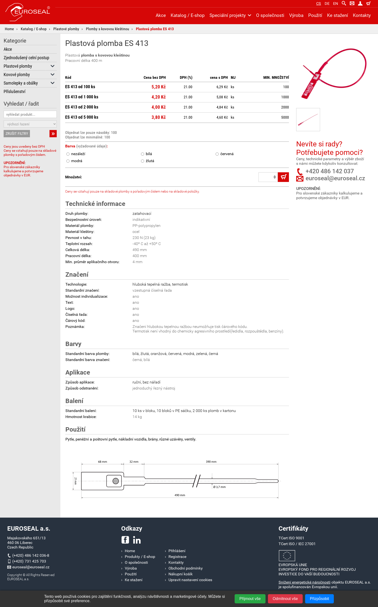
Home (9, 29)
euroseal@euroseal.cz (335, 178)
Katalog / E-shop (34, 29)
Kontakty (362, 15)
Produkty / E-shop (140, 556)
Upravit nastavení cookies (190, 580)
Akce (8, 49)
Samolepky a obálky (29, 83)
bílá (146, 154)
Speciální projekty (230, 15)
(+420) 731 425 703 (29, 561)
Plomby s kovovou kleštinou (107, 29)
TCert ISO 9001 (291, 538)
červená (225, 154)
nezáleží (75, 154)
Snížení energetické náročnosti (304, 582)
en (335, 3)
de (327, 3)
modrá (74, 161)
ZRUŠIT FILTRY (17, 133)
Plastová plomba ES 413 (155, 29)
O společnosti (270, 15)
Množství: (73, 177)
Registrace (177, 556)
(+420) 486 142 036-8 (30, 555)
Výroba (296, 15)
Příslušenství (14, 91)
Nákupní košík (180, 574)
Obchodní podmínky (185, 568)
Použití (315, 15)
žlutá (147, 161)
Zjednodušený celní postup (26, 57)
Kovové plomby (29, 74)
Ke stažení (337, 15)
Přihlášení (176, 551)
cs (318, 3)
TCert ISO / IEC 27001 (297, 544)
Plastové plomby (66, 29)
